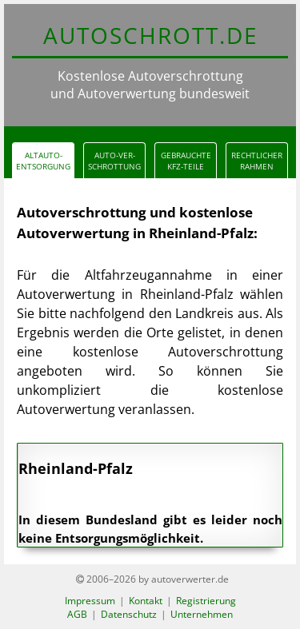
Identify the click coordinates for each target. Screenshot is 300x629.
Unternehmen (201, 614)
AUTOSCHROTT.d (150, 35)
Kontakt (145, 600)
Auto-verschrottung (114, 160)
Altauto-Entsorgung (43, 160)
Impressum (90, 600)
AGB (77, 614)
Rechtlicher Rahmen (256, 160)
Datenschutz (129, 614)
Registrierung (206, 600)
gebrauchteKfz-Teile (186, 160)
